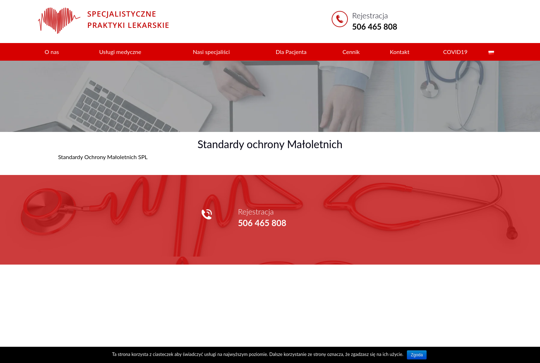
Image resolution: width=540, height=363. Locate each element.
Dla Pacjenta (291, 51)
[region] (270, 96)
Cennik (351, 51)
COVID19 (455, 51)
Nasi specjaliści (211, 51)
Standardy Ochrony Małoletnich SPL (103, 156)
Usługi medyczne (120, 51)
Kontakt (399, 51)
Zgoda (417, 354)
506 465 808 (374, 26)
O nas (51, 51)
